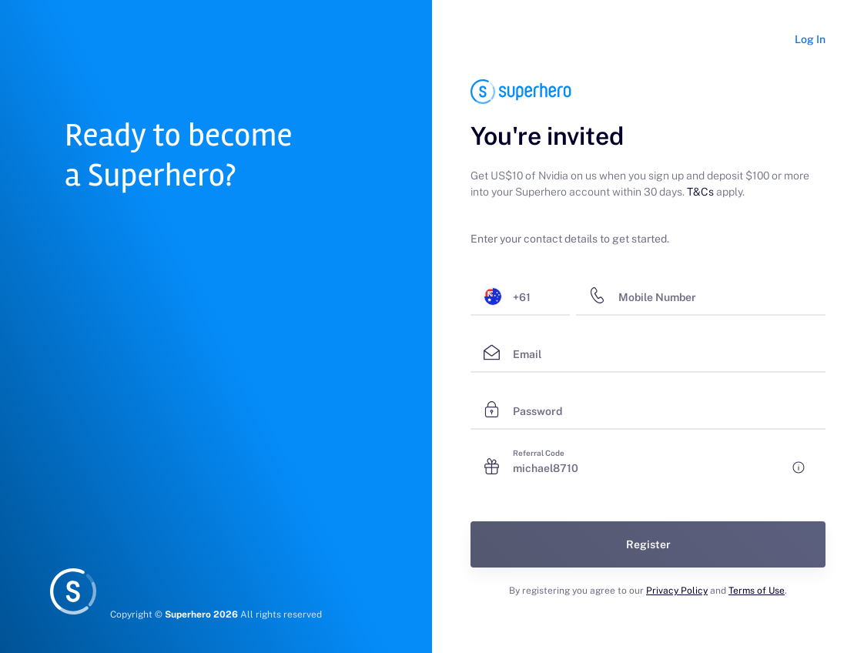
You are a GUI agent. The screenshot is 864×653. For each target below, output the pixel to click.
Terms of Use (756, 590)
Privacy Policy (677, 590)
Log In (810, 39)
